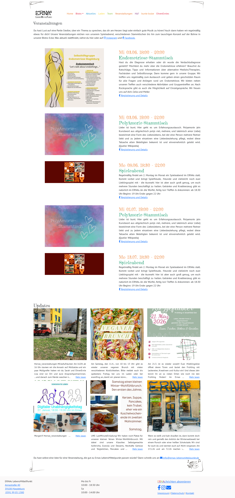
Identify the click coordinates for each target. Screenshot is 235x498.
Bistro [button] (79, 13)
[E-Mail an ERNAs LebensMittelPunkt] (168, 487)
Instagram (110, 37)
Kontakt (190, 493)
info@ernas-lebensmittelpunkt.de (179, 457)
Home (70, 13)
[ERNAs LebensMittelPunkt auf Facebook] (159, 487)
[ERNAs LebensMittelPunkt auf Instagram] (163, 487)
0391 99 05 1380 (14, 492)
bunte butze (147, 13)
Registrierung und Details (133, 95)
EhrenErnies (162, 13)
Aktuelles (91, 13)
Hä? (137, 13)
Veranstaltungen (123, 13)
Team (110, 13)
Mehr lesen (81, 377)
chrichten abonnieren (174, 481)
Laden (101, 13)
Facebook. (128, 37)
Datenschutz (177, 493)
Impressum (163, 493)
